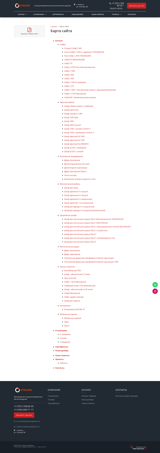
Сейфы (63, 44)
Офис (66, 322)
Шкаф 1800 (69, 121)
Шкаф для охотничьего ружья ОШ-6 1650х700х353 (86, 223)
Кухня (66, 325)
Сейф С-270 (69, 86)
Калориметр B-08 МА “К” (74, 309)
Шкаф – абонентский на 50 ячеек (78, 289)
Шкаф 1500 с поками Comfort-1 (77, 129)
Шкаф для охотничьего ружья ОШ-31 (80, 242)
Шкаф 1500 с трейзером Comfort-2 (79, 132)
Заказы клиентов (67, 266)
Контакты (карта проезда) (127, 396)
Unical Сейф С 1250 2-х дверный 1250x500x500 (84, 52)
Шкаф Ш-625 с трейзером (75, 147)
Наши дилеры (77, 14)
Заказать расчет (136, 5)
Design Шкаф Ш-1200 (73, 113)
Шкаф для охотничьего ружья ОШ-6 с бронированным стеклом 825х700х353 (97, 226)
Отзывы (63, 338)
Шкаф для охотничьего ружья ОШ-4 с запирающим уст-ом (89, 238)
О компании (38, 14)
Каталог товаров (89, 396)
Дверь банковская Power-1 (75, 171)
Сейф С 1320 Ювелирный (75, 282)
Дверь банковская (72, 160)
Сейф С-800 (69, 75)
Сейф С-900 (69, 78)
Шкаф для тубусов (72, 301)
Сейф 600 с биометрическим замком (80, 97)
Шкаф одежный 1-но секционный (78, 203)
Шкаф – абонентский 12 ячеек (77, 274)
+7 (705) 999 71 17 (24, 409)
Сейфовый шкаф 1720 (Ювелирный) (79, 285)
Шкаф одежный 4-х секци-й (76, 195)
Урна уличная (70, 278)
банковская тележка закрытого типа (80, 179)
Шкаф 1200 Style (71, 117)
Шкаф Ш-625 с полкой (73, 151)
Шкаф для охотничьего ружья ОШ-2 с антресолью (86, 230)
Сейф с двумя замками (74, 297)
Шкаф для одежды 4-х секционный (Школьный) (84, 210)
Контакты (132, 14)
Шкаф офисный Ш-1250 (74, 140)
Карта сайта (42, 447)
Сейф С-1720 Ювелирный (75, 93)
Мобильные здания (68, 314)
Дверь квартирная (72, 254)
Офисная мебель (67, 102)
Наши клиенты (97, 14)
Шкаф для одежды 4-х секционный (79, 206)
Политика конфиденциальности (25, 447)
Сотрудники (65, 342)
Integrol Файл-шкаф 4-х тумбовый (78, 106)
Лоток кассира (70, 175)
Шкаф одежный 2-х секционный (78, 199)
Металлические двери (69, 246)
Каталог (21, 14)
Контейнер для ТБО (72, 270)
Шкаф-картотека (71, 110)
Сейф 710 (68, 63)
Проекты (115, 14)
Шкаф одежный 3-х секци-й (76, 191)
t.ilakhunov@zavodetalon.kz (27, 426)
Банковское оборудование (71, 156)
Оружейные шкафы (68, 215)
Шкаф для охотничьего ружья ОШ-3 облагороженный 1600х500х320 (93, 219)
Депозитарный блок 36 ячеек (77, 164)
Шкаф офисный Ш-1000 (74, 136)
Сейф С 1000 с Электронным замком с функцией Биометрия (90, 90)
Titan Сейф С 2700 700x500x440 (77, 56)
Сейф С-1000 (69, 71)
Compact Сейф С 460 (73, 48)
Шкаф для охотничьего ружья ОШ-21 (80, 234)
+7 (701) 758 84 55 (118, 4)
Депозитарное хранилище (75, 167)
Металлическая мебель (70, 184)
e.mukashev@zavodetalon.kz (28, 421)
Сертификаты (58, 14)
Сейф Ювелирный (72, 293)
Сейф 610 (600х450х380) (74, 59)
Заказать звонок (116, 8)
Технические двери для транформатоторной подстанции (89, 258)
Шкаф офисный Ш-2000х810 (76, 144)
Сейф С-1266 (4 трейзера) (75, 82)
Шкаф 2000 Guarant (72, 125)
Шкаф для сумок (71, 188)
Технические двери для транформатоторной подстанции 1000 (91, 262)
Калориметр (65, 305)
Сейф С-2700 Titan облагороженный (79, 67)
